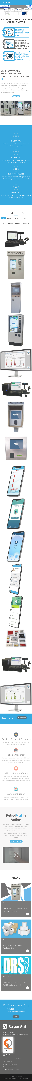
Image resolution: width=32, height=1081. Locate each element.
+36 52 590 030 (12, 1064)
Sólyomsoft (14, 1078)
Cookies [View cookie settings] (12, 1076)
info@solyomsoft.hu (13, 1069)
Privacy (19, 1076)
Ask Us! (16, 1020)
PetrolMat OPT (16, 845)
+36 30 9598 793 (12, 1067)
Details (16, 99)
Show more (22, 721)
